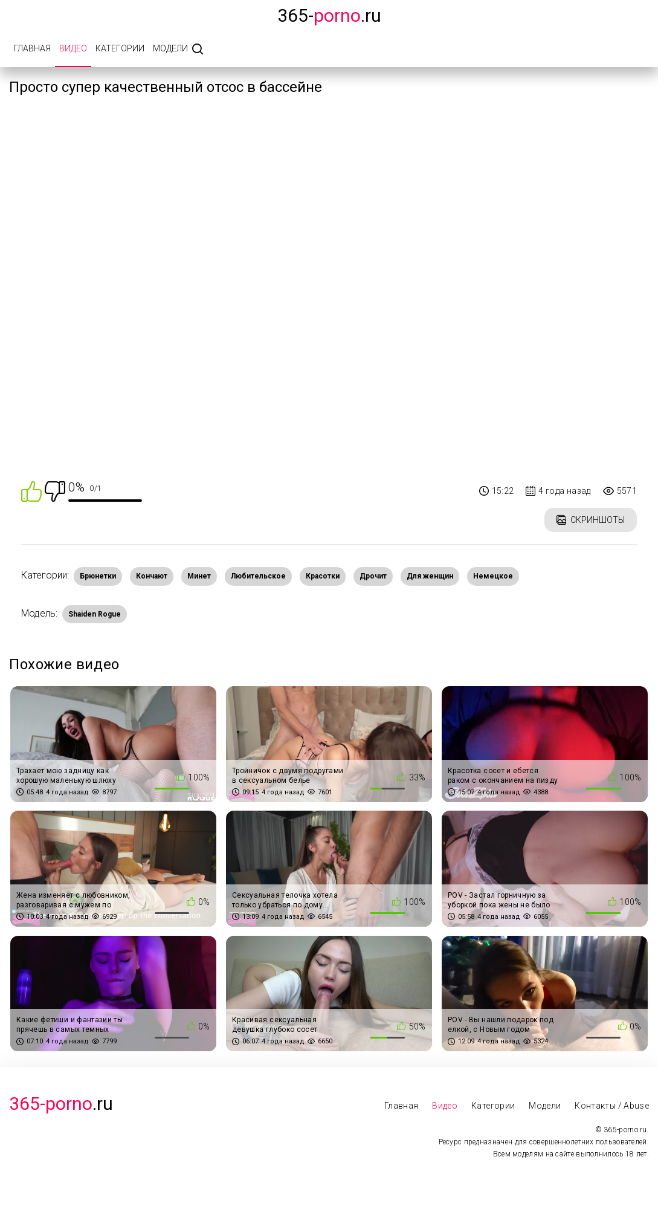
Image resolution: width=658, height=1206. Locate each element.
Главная (32, 48)
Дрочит (373, 576)
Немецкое (493, 576)
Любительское (258, 576)
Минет (199, 576)
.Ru (61, 1103)
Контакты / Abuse (612, 1105)
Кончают (151, 576)
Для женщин (430, 576)
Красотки (323, 576)
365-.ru (329, 15)
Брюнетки (98, 576)
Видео (73, 48)
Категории (119, 48)
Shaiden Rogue (94, 614)
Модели (170, 48)
